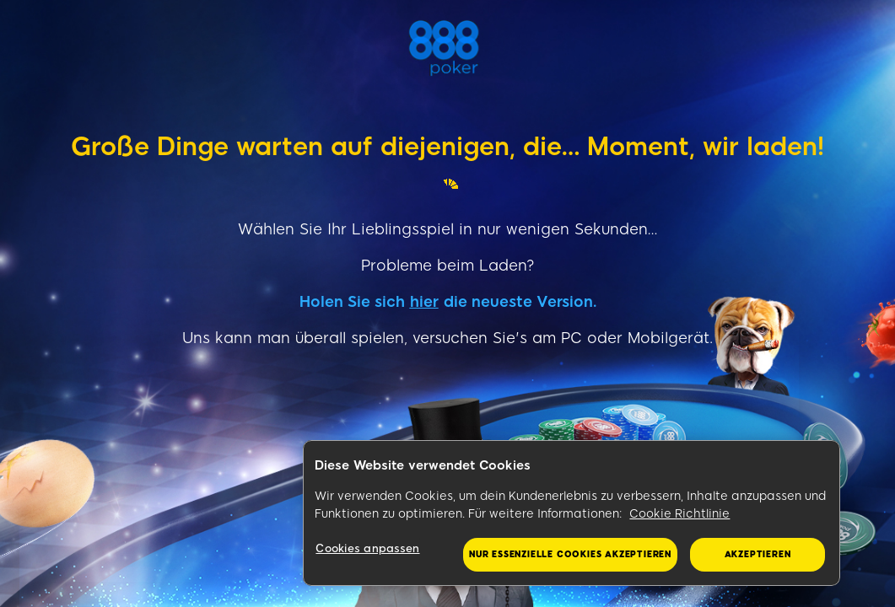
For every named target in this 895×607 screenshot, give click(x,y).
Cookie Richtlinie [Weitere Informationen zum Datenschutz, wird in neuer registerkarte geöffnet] (679, 514)
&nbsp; (1, 477)
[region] (571, 513)
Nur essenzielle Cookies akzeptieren (570, 554)
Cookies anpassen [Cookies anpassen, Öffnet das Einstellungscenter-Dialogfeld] (367, 548)
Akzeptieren (758, 554)
